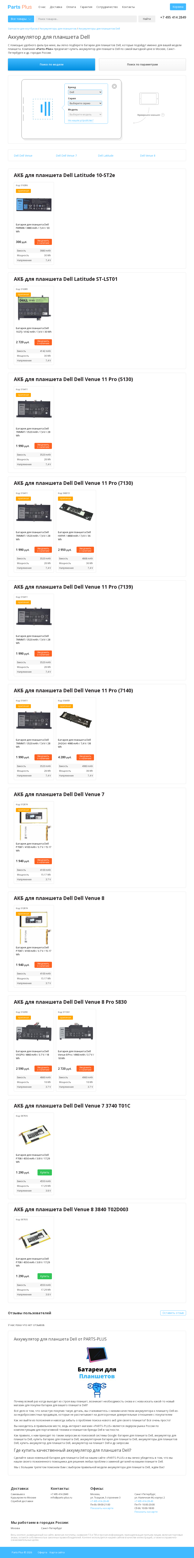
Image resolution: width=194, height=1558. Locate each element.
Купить (44, 1172)
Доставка (56, 7)
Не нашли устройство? (80, 120)
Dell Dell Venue (23, 155)
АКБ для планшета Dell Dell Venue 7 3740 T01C (72, 1105)
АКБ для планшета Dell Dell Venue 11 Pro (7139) (73, 586)
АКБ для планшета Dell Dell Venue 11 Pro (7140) (73, 690)
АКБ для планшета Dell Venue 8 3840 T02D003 (71, 1209)
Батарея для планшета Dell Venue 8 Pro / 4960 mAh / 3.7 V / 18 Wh (76, 1055)
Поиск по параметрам (142, 64)
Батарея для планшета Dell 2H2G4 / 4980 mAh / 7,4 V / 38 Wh (74, 743)
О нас (42, 7)
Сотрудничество (107, 7)
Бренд (72, 87)
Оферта (42, 1552)
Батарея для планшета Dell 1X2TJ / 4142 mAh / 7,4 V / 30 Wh (34, 329)
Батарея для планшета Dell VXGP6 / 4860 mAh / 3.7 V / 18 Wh (32, 1055)
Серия (72, 98)
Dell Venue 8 (147, 155)
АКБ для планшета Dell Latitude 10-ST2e (64, 175)
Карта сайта (57, 1552)
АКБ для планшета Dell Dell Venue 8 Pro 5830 (70, 1001)
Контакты (128, 7)
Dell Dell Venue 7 (66, 155)
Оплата (71, 7)
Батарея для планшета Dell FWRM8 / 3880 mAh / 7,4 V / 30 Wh (32, 228)
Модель (73, 109)
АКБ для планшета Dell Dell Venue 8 (59, 898)
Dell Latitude (105, 155)
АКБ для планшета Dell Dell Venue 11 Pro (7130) (73, 483)
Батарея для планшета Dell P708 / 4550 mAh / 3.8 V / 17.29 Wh (33, 1158)
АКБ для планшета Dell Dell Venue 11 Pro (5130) (73, 379)
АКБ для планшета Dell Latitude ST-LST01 (66, 279)
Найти (147, 19)
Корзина (178, 7)
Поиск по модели (51, 64)
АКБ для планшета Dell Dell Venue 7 (59, 794)
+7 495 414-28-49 (99, 1501)
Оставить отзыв (173, 1313)
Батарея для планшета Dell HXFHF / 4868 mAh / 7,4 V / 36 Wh (74, 535)
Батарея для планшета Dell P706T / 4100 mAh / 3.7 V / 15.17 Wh (33, 847)
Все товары (21, 19)
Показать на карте (101, 1508)
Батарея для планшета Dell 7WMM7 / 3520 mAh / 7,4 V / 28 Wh (33, 432)
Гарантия (86, 7)
